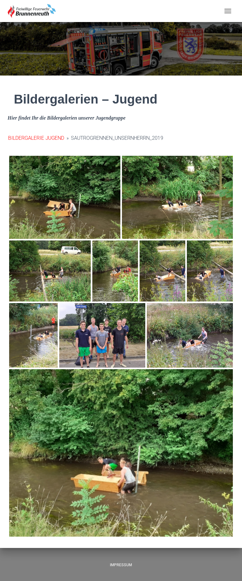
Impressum (121, 565)
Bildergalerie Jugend (36, 138)
